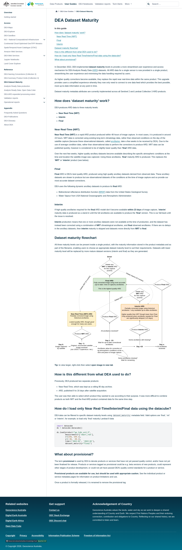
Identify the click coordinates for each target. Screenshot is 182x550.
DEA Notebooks (86, 4)
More (127, 4)
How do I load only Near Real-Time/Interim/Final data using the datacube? (88, 56)
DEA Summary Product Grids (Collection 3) (21, 78)
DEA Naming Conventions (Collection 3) (20, 74)
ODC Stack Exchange (59, 515)
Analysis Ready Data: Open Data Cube (20, 90)
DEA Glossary (9, 121)
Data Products (56, 4)
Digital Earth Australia (16, 515)
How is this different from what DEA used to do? (76, 52)
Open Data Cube (13, 526)
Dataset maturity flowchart (66, 48)
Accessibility (37, 535)
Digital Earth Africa (15, 521)
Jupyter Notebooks (11, 60)
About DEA (8, 125)
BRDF (102, 192)
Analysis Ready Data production (17, 86)
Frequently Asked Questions (15, 113)
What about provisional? (65, 60)
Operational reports (12, 102)
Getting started (10, 17)
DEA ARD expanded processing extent (19, 94)
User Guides (71, 4)
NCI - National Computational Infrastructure (21, 40)
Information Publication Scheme (64, 535)
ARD (95, 70)
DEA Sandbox (9, 36)
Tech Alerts (117, 4)
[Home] (56, 11)
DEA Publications (11, 117)
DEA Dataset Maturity (13, 82)
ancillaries (115, 141)
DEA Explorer (9, 32)
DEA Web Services (11, 56)
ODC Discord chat (57, 521)
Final (59, 40)
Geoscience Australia (16, 510)
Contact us (54, 510)
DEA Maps (8, 27)
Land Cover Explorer (12, 64)
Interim (60, 44)
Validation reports (102, 4)
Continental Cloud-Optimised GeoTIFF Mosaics (23, 44)
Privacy (23, 535)
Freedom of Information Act (97, 535)
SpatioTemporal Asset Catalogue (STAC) (20, 48)
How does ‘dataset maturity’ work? (70, 33)
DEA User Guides (67, 11)
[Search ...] (165, 4)
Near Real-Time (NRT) (67, 36)
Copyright (10, 535)
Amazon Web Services (13, 52)
